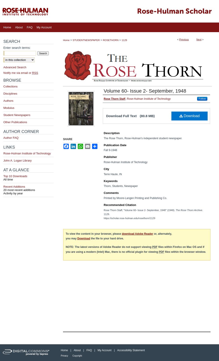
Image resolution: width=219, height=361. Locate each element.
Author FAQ (11, 137)
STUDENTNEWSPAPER (86, 40)
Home (66, 40)
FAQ (89, 350)
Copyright (77, 356)
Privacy (64, 356)
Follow (202, 98)
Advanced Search (14, 67)
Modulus (8, 108)
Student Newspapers (16, 115)
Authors (8, 100)
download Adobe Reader (137, 233)
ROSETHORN (110, 40)
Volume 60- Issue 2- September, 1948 (145, 91)
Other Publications (15, 122)
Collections (10, 86)
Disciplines (10, 93)
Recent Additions (28, 188)
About (77, 350)
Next (199, 39)
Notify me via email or (20, 73)
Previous (184, 39)
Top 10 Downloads (28, 177)
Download (189, 116)
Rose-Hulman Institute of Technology (27, 153)
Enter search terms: (17, 48)
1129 (124, 40)
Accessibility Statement (131, 350)
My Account (105, 350)
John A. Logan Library (17, 160)
